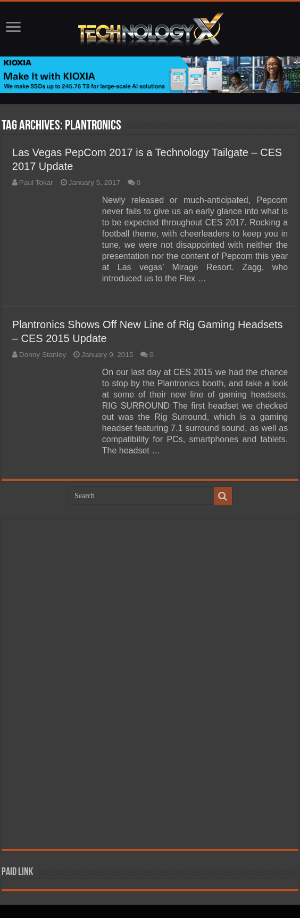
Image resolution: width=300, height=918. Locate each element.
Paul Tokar (36, 182)
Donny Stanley (42, 355)
